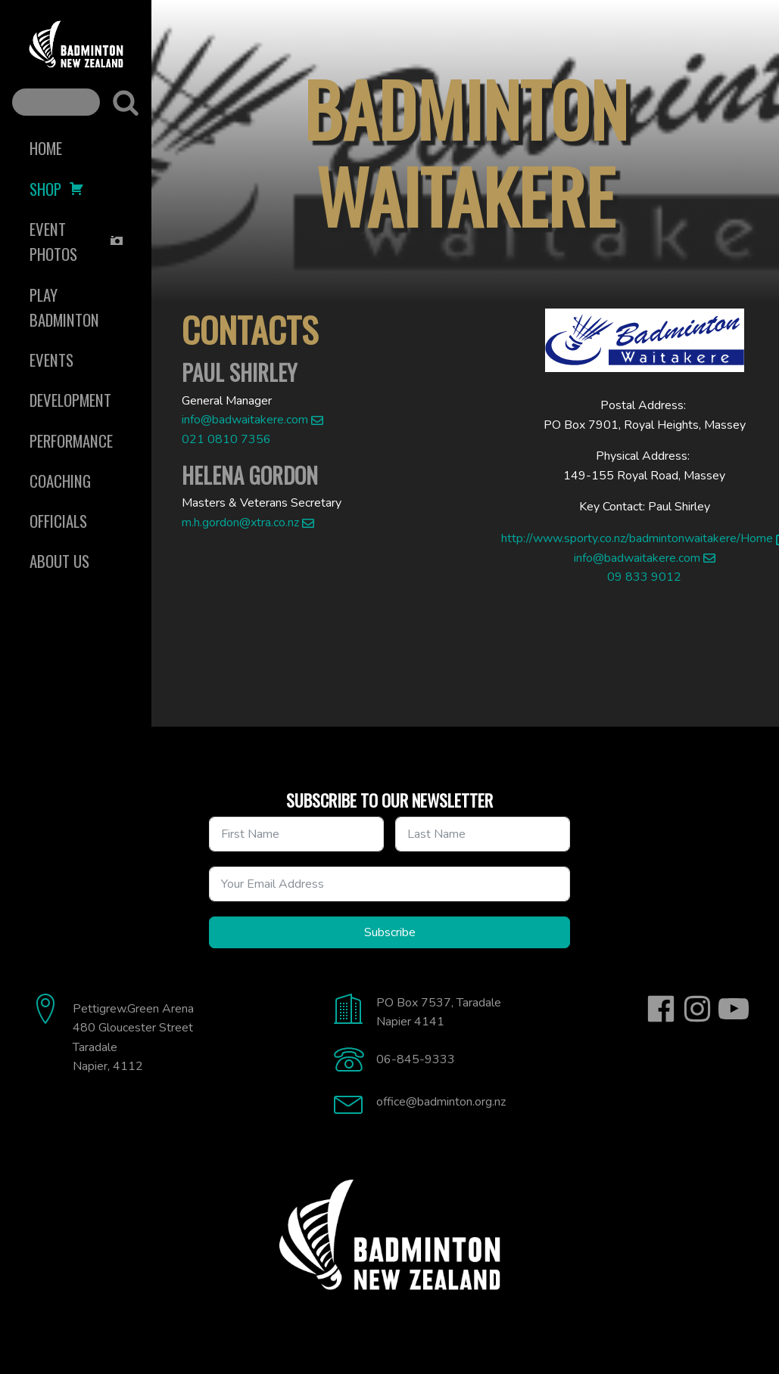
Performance (71, 440)
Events (51, 359)
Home (46, 148)
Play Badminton (64, 307)
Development (70, 399)
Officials (58, 520)
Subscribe (390, 932)
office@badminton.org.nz (441, 1101)
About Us (59, 560)
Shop (57, 188)
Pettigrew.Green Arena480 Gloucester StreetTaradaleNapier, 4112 (133, 1037)
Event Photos (77, 241)
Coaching (60, 480)
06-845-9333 (415, 1059)
